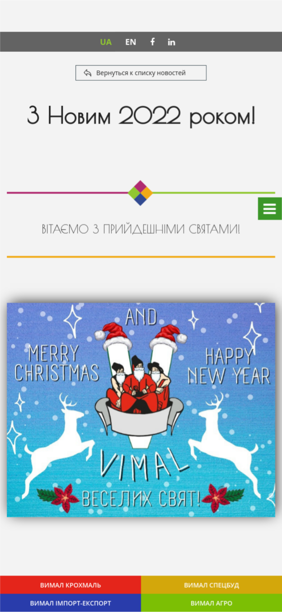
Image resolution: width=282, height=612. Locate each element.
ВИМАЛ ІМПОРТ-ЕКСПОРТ (70, 602)
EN (130, 42)
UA (106, 42)
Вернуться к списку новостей (141, 73)
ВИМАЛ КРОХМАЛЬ (70, 584)
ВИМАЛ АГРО (211, 602)
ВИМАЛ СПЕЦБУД (211, 584)
